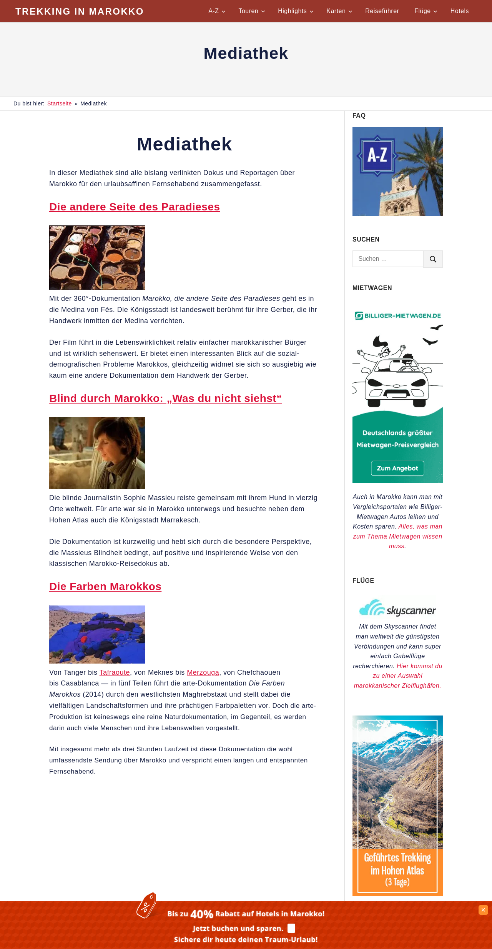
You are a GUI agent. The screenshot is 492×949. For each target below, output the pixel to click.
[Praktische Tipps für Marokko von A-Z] (397, 214)
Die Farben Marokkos (105, 586)
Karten (339, 11)
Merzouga (203, 672)
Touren (251, 11)
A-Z (217, 11)
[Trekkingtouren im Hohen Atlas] (397, 894)
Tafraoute (115, 672)
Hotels (459, 11)
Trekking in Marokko (79, 11)
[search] (433, 258)
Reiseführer (382, 11)
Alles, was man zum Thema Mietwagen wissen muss (397, 536)
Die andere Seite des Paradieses (134, 207)
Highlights (295, 11)
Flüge (425, 11)
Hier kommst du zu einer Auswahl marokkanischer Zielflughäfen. (398, 676)
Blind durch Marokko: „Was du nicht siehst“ (165, 398)
